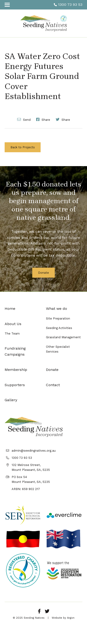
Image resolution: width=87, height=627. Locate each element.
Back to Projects (22, 147)
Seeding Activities (59, 328)
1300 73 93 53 (68, 4)
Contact (53, 385)
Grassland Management (63, 337)
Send (24, 119)
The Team (12, 333)
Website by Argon (63, 617)
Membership (16, 369)
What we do (56, 308)
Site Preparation (58, 318)
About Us (13, 324)
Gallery (11, 400)
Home (10, 308)
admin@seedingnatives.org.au (34, 450)
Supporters (15, 385)
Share (43, 119)
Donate (43, 272)
